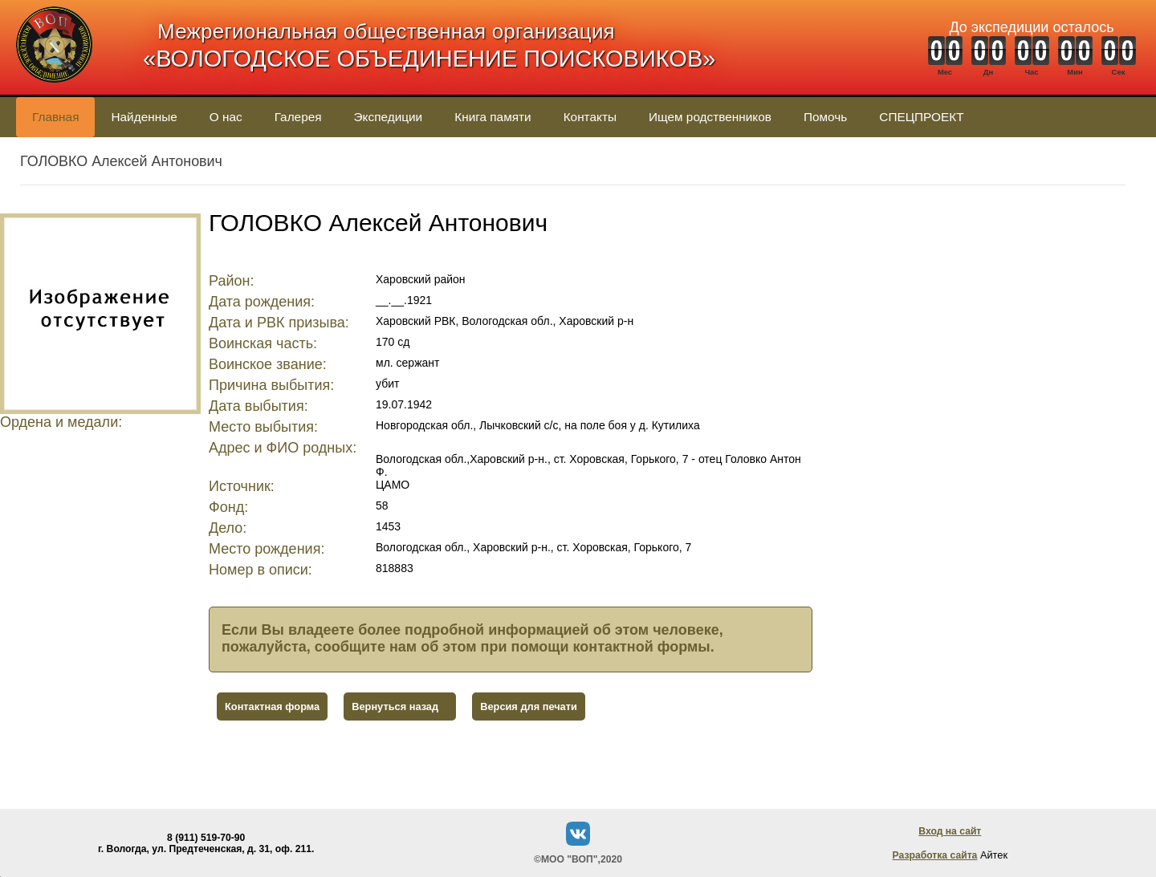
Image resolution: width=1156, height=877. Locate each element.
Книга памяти (492, 117)
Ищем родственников (710, 117)
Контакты (590, 117)
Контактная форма (272, 706)
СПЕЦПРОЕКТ (921, 117)
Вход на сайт (949, 831)
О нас (226, 117)
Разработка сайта (935, 855)
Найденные (144, 117)
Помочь (825, 117)
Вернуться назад (395, 706)
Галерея (298, 117)
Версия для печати (528, 706)
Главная (55, 117)
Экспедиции (388, 117)
